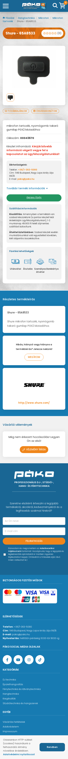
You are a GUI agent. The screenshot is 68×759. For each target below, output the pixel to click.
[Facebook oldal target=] (7, 659)
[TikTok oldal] (39, 659)
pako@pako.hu (25, 179)
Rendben (52, 747)
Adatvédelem (11, 726)
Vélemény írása (34, 449)
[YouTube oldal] (18, 659)
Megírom (34, 357)
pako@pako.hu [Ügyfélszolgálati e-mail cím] (21, 634)
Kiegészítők (9, 698)
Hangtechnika (26, 18)
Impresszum (10, 731)
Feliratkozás (34, 541)
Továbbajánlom (16, 111)
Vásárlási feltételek (14, 721)
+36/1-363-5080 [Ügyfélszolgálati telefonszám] (23, 626)
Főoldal (9, 18)
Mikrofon (43, 18)
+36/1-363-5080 (27, 169)
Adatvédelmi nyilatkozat (19, 754)
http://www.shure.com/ (34, 403)
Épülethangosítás (13, 684)
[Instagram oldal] (29, 659)
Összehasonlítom (45, 111)
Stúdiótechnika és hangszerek (20, 703)
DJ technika (9, 679)
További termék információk (27, 188)
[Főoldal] (34, 6)
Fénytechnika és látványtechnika (22, 689)
